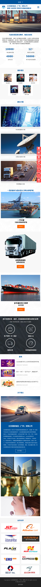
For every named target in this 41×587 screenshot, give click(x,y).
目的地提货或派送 (30, 350)
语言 (20, 2)
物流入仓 (31, 336)
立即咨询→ (21, 226)
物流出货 (10, 350)
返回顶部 (20, 584)
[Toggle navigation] (38, 7)
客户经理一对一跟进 (10, 336)
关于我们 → (20, 450)
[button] (3, 21)
